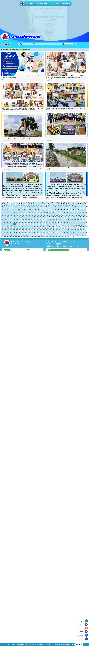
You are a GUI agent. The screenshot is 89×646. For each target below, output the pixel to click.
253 (80, 212)
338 (77, 216)
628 (5, 232)
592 (68, 229)
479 (69, 224)
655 (86, 232)
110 (11, 206)
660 (14, 234)
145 (22, 208)
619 (64, 231)
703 (56, 235)
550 (26, 228)
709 (74, 235)
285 (2, 215)
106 (84, 205)
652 (76, 232)
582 (38, 229)
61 (56, 204)
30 (66, 202)
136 (83, 206)
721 (21, 237)
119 (35, 206)
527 (43, 226)
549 (23, 228)
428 (5, 222)
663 (23, 234)
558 (51, 228)
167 (84, 208)
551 (29, 228)
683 (81, 234)
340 (83, 216)
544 (8, 228)
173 (16, 209)
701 (50, 235)
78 (11, 205)
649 (68, 232)
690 (17, 235)
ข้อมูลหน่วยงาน (54, 3)
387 (53, 219)
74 (2, 205)
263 (23, 214)
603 (18, 231)
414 (50, 221)
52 (34, 204)
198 (2, 211)
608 (33, 231)
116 (27, 206)
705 (62, 235)
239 (38, 212)
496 (35, 225)
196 (81, 209)
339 (80, 216)
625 (82, 231)
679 (69, 234)
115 (24, 206)
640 (41, 232)
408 (33, 221)
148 (30, 208)
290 (17, 215)
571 (5, 229)
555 (42, 228)
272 (49, 214)
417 (59, 221)
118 (32, 206)
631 (14, 232)
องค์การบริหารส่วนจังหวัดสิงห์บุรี (23, 250)
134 (77, 206)
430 (11, 222)
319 (19, 216)
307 (69, 215)
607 (30, 231)
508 (72, 225)
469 (41, 224)
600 (9, 231)
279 (69, 214)
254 (83, 212)
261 (17, 214)
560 (57, 228)
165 (79, 208)
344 (8, 218)
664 (26, 234)
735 (62, 237)
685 (2, 235)
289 (14, 215)
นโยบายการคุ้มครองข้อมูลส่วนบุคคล (62, 250)
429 (8, 222)
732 (53, 237)
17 (35, 202)
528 (46, 226)
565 (72, 228)
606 (27, 231)
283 (81, 214)
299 (44, 215)
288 (11, 215)
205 (23, 211)
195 (79, 209)
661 (17, 234)
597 (84, 229)
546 (14, 228)
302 (54, 215)
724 (30, 237)
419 (64, 221)
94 (51, 205)
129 (63, 206)
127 (57, 206)
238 (35, 212)
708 (71, 235)
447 (62, 222)
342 (2, 218)
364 (69, 218)
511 (81, 225)
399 (5, 221)
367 (78, 218)
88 (36, 205)
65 (66, 204)
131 (69, 206)
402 (15, 221)
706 (65, 235)
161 (68, 208)
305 (63, 215)
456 (2, 224)
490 (17, 225)
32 (71, 202)
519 (19, 226)
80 (16, 205)
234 (23, 212)
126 (55, 206)
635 (26, 232)
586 (50, 229)
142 (13, 208)
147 (27, 208)
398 (2, 221)
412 (45, 221)
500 (48, 225)
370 (2, 219)
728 (42, 237)
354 (39, 218)
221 (70, 211)
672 (49, 234)
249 (68, 212)
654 (83, 232)
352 (32, 218)
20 (42, 202)
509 (76, 225)
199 (5, 211)
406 (27, 221)
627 (2, 232)
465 (29, 224)
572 (8, 229)
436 (29, 222)
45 (16, 204)
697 (38, 235)
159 (62, 208)
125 (52, 206)
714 (2, 237)
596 (81, 229)
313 (2, 216)
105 (81, 205)
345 (11, 218)
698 (41, 235)
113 (19, 206)
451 (74, 222)
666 (32, 234)
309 (76, 215)
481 (75, 224)
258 (8, 214)
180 (35, 209)
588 (56, 229)
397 (84, 219)
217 (58, 211)
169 (5, 209)
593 (72, 229)
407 (30, 221)
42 (9, 204)
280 (73, 214)
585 (47, 229)
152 (42, 208)
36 (81, 202)
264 (26, 214)
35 (79, 202)
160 (65, 208)
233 (20, 212)
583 (41, 229)
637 (32, 232)
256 (2, 214)
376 (20, 219)
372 (8, 219)
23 (49, 202)
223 (76, 211)
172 (13, 209)
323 (31, 216)
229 (8, 212)
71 (80, 204)
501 (51, 225)
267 (35, 214)
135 (80, 206)
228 (5, 212)
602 (15, 231)
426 (85, 221)
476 (61, 224)
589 (59, 229)
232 (17, 212)
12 (23, 202)
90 (41, 205)
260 (14, 214)
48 (24, 204)
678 (67, 234)
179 (32, 209)
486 (5, 225)
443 (50, 222)
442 (47, 222)
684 (84, 234)
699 (44, 235)
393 (72, 219)
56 (44, 204)
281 (75, 214)
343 (5, 218)
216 (55, 211)
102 (72, 205)
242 (47, 212)
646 (59, 232)
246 (59, 212)
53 (36, 204)
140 (8, 208)
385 (47, 219)
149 (33, 208)
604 (21, 231)
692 (23, 235)
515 (8, 226)
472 (49, 224)
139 (5, 208)
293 (26, 215)
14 (28, 202)
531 (56, 226)
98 (61, 205)
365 (72, 218)
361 (60, 218)
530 (53, 226)
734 (59, 237)
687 (8, 235)
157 (56, 208)
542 (2, 228)
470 (44, 224)
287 (8, 215)
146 (25, 208)
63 (61, 204)
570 (2, 229)
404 (21, 221)
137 (86, 206)
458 (8, 224)
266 (32, 214)
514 (5, 226)
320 (23, 216)
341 (86, 216)
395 (78, 219)
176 (24, 209)
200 (8, 211)
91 (43, 205)
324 (34, 216)
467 (35, 224)
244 (53, 212)
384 (44, 219)
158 (59, 208)
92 (46, 205)
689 (14, 235)
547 (17, 228)
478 (67, 224)
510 (79, 225)
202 (14, 211)
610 (39, 231)
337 (74, 216)
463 (23, 224)
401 (12, 221)
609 (36, 231)
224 (79, 211)
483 (81, 224)
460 (14, 224)
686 (5, 235)
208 (33, 211)
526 (40, 226)
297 (38, 215)
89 (38, 205)
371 (5, 219)
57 (46, 204)
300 (48, 215)
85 (28, 205)
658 (8, 234)
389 (59, 219)
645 (56, 232)
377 (23, 219)
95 (53, 205)
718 (13, 237)
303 (57, 215)
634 (23, 232)
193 (73, 209)
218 (61, 211)
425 (82, 221)
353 (36, 218)
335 (68, 216)
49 (26, 204)
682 (78, 234)
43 (11, 204)
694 (29, 235)
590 (63, 229)
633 (20, 232)
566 (75, 228)
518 (16, 226)
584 (44, 229)
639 (38, 232)
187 (55, 209)
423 (76, 221)
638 (35, 232)
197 (84, 209)
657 (5, 234)
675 (58, 234)
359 (54, 218)
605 (24, 231)
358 (51, 218)
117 (29, 206)
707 (68, 235)
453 (80, 222)
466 (32, 224)
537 (74, 226)
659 (11, 234)
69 (75, 204)
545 (11, 228)
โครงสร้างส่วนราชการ (41, 3)
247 (62, 212)
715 (5, 237)
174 (19, 209)
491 (20, 225)
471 (46, 224)
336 (71, 216)
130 (66, 206)
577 (23, 229)
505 (63, 225)
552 (32, 228)
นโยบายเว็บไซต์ (51, 250)
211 (41, 211)
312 (84, 215)
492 (23, 225)
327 (43, 216)
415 (53, 221)
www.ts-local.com (37, 250)
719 (16, 237)
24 (52, 202)
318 (16, 216)
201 (11, 211)
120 (38, 206)
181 (38, 209)
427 (2, 222)
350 (26, 218)
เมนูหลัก (29, 3)
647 (62, 232)
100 (66, 205)
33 (74, 202)
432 (17, 222)
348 (20, 218)
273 (52, 214)
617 (59, 231)
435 (26, 222)
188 (58, 209)
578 (26, 229)
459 (11, 224)
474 (55, 224)
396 (81, 219)
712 (83, 235)
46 (19, 204)
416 (56, 221)
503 (57, 225)
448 (65, 222)
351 (29, 218)
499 (44, 225)
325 (37, 216)
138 (2, 208)
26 (57, 202)
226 (85, 211)
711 (80, 235)
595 (78, 229)
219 (64, 211)
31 (69, 202)
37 (84, 202)
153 (45, 208)
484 (84, 224)
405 (24, 221)
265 (29, 214)
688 (11, 235)
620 (67, 231)
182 (41, 209)
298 (41, 215)
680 (73, 234)
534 (65, 226)
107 (2, 206)
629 (8, 232)
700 (47, 235)
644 (53, 232)
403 (18, 221)
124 (49, 206)
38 (86, 202)
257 (5, 214)
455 (86, 222)
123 (46, 206)
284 (84, 214)
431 (14, 222)
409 (36, 221)
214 (50, 211)
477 (64, 224)
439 (38, 222)
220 (67, 211)
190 (64, 209)
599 (5, 231)
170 (8, 209)
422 (73, 221)
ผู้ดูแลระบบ (8, 250)
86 (31, 205)
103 (75, 205)
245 (56, 212)
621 (70, 231)
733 (56, 237)
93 (48, 205)
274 (55, 214)
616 (56, 231)
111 (13, 206)
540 (83, 226)
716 (7, 237)
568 (81, 228)
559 (54, 228)
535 (68, 226)
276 (61, 214)
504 (60, 225)
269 (41, 214)
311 (81, 215)
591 (65, 229)
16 (33, 202)
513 (2, 226)
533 (62, 226)
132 (72, 206)
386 (50, 219)
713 (85, 235)
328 (46, 216)
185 (50, 209)
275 (58, 214)
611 (42, 231)
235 (26, 212)
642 (47, 232)
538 (77, 226)
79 (13, 205)
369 (84, 218)
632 (17, 232)
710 (77, 235)
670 (44, 234)
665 (29, 234)
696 (35, 235)
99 (63, 205)
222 (73, 211)
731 (50, 237)
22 (47, 202)
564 (69, 228)
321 (25, 216)
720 (19, 237)
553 (36, 228)
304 (60, 215)
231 (14, 212)
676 (61, 234)
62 (58, 204)
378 (26, 219)
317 (14, 216)
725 (33, 237)
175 (21, 209)
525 (37, 226)
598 (2, 231)
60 (54, 204)
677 (64, 234)
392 (68, 219)
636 (29, 232)
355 (42, 218)
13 (26, 202)
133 (75, 206)
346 (14, 218)
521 (25, 226)
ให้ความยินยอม (79, 644)
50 (29, 204)
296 (35, 215)
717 (10, 237)
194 (76, 209)
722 (24, 237)
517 (14, 226)
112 (16, 206)
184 (47, 209)
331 (56, 216)
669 (41, 234)
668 (38, 234)
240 (41, 212)
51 (31, 204)
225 (82, 211)
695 (32, 235)
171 (10, 209)
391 (65, 219)
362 (63, 218)
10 (19, 202)
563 (66, 228)
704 (59, 235)
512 (84, 225)
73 (85, 204)
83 (23, 205)
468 (38, 224)
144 (19, 208)
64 (63, 204)
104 (78, 205)
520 (23, 226)
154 (48, 208)
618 (61, 231)
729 (45, 237)
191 (67, 209)
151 (39, 208)
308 (72, 215)
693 (26, 235)
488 (11, 225)
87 (33, 205)
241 (44, 212)
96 (56, 205)
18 (37, 202)
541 (86, 226)
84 (26, 205)
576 (20, 229)
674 (55, 234)
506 (66, 225)
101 (69, 205)
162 (70, 208)
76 (6, 205)
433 (20, 222)
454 (83, 222)
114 (21, 206)
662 (20, 234)
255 (86, 212)
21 (44, 202)
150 (36, 208)
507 (69, 225)
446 (59, 222)
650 (71, 232)
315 (8, 216)
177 (27, 209)
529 (49, 226)
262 (20, 214)
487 (8, 225)
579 (29, 229)
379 (29, 219)
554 (39, 228)
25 (54, 202)
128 (60, 206)
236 (29, 212)
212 (44, 211)
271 (46, 214)
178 (30, 209)
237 (32, 212)
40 (4, 204)
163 (73, 208)
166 (82, 208)
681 (75, 234)
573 (11, 229)
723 (27, 237)
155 (50, 208)
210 (39, 211)
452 (76, 222)
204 (20, 211)
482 (78, 224)
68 (73, 204)
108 (5, 206)
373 (11, 219)
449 (68, 222)
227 (2, 212)
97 (58, 205)
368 (81, 218)
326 (40, 216)
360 (57, 218)
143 (16, 208)
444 (53, 222)
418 (61, 221)
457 (5, 224)
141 (11, 208)
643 (50, 232)
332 (59, 216)
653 (80, 232)
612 (45, 231)
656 (2, 234)
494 (29, 225)
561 (60, 228)
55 (41, 204)
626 (85, 231)
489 (14, 225)
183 (44, 209)
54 (39, 204)
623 (76, 231)
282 (78, 214)
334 (65, 216)
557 (48, 228)
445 (56, 222)
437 (32, 222)
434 (23, 222)
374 (14, 219)
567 (78, 228)
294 (29, 215)
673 (52, 234)
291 (20, 215)
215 (53, 211)
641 (44, 232)
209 (36, 211)
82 (21, 205)
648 (65, 232)
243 (50, 212)
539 (80, 226)
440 (41, 222)
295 (32, 215)
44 (14, 204)
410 (39, 221)
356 (45, 218)
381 (35, 219)
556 (45, 228)
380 (32, 219)
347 (17, 218)
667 (35, 234)
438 (35, 222)
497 (38, 225)
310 (79, 215)
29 (64, 202)
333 (62, 216)
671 (46, 234)
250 (71, 212)
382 (38, 219)
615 (53, 231)
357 (48, 218)
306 (66, 215)
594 (75, 229)
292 (23, 215)
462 (20, 224)
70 (78, 204)
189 (61, 209)
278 (67, 214)
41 (7, 204)
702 (53, 235)
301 (51, 215)
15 (30, 202)
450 (71, 222)
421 (70, 221)
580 (32, 229)
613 (47, 231)
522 (28, 226)
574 (14, 229)
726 (36, 237)
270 (44, 214)
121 (41, 206)
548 (20, 228)
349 (23, 218)
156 (53, 208)
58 (49, 204)
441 (44, 222)
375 (17, 219)
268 (38, 214)
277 (64, 214)
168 (2, 209)
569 (84, 228)
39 (2, 204)
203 (17, 211)
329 (49, 216)
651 (74, 232)
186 (53, 209)
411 (42, 221)
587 (53, 229)
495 (32, 225)
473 (52, 224)
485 (2, 225)
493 (26, 225)
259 (11, 214)
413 (47, 221)
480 (73, 224)
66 (68, 204)
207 (30, 211)
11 (21, 202)
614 (50, 231)
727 (39, 237)
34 (76, 202)
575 (17, 229)
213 (47, 211)
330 (53, 216)
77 (9, 205)
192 (70, 209)
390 (63, 219)
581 (35, 229)
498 (41, 225)
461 (17, 224)
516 (11, 226)
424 (79, 221)
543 (5, 228)
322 (28, 216)
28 (61, 202)
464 (26, 224)
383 (41, 219)
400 (9, 221)
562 (63, 228)
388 (56, 219)
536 (71, 226)
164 (76, 208)
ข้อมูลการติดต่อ (66, 3)
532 (59, 226)
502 (54, 225)
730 (48, 237)
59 (51, 204)
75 (4, 205)
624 (79, 231)
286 (5, 215)
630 (11, 232)
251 (74, 212)
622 (73, 231)
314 (5, 216)
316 (11, 216)
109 (8, 206)
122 (43, 206)
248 (65, 212)
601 (12, 231)
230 (11, 212)
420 (67, 221)
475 (58, 224)
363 (66, 218)
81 (18, 205)
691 (20, 235)
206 (27, 211)
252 (76, 212)
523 (31, 226)
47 (21, 204)
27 (59, 202)
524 (34, 226)
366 (75, 218)
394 (75, 219)
